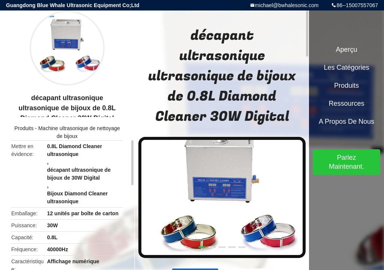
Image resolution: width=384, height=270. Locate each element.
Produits (23, 128)
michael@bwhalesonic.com (287, 5)
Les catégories (346, 67)
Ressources (346, 103)
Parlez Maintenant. (346, 162)
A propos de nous (346, 121)
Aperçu (346, 49)
